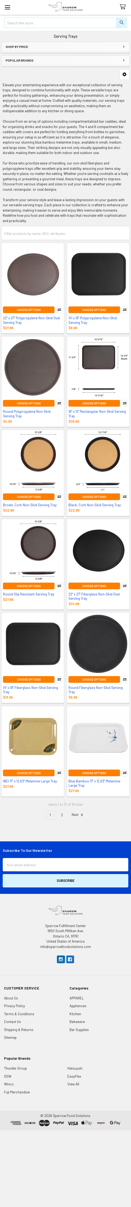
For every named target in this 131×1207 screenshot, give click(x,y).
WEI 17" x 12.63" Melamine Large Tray (30, 781)
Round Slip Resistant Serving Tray (28, 594)
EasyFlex (74, 1076)
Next (78, 815)
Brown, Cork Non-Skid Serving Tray (30, 505)
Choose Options (29, 310)
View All (73, 1084)
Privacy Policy (14, 1006)
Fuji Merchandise (17, 1092)
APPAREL (77, 998)
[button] (124, 74)
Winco (9, 1084)
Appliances (78, 1006)
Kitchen (75, 1014)
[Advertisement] (65, 1167)
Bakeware (77, 1021)
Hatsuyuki (74, 1068)
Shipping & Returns (18, 1030)
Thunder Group (15, 1068)
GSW (7, 1076)
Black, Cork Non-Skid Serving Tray (94, 505)
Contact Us (12, 1021)
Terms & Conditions (19, 1014)
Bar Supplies (79, 1030)
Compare (59, 309)
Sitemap (10, 1037)
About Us (11, 998)
